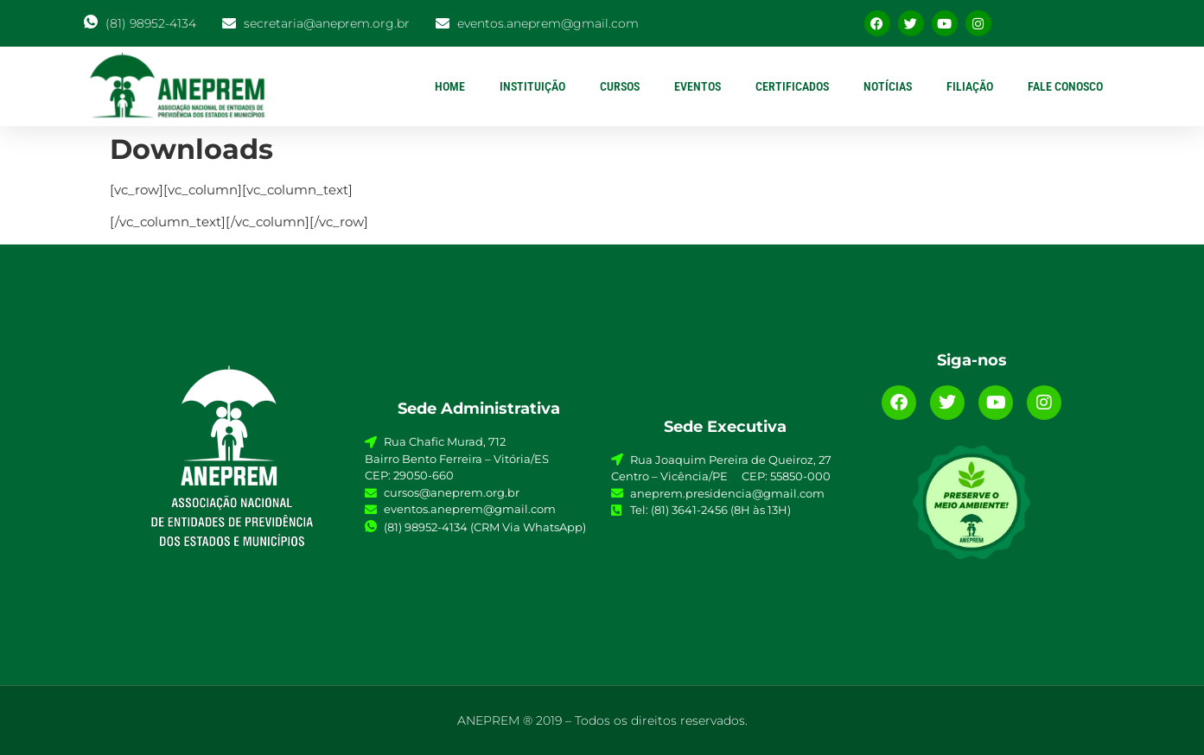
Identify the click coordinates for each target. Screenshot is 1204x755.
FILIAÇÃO (969, 86)
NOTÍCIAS (887, 86)
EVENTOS (697, 86)
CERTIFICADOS (792, 86)
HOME (450, 86)
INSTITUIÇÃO (532, 86)
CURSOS (620, 86)
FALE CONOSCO (1065, 86)
